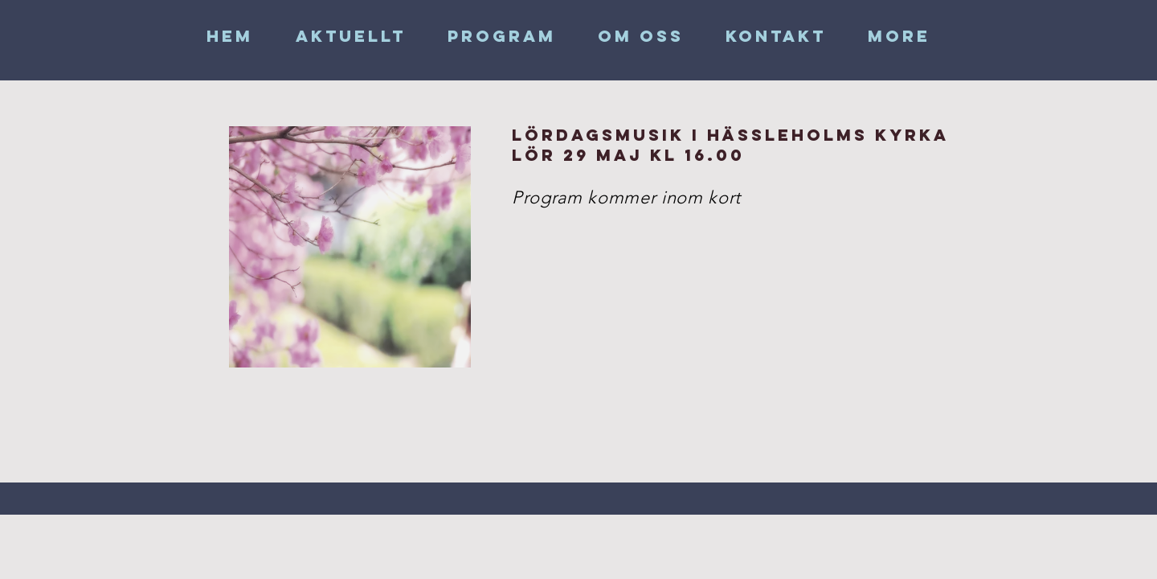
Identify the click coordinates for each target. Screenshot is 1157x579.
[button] (641, 36)
